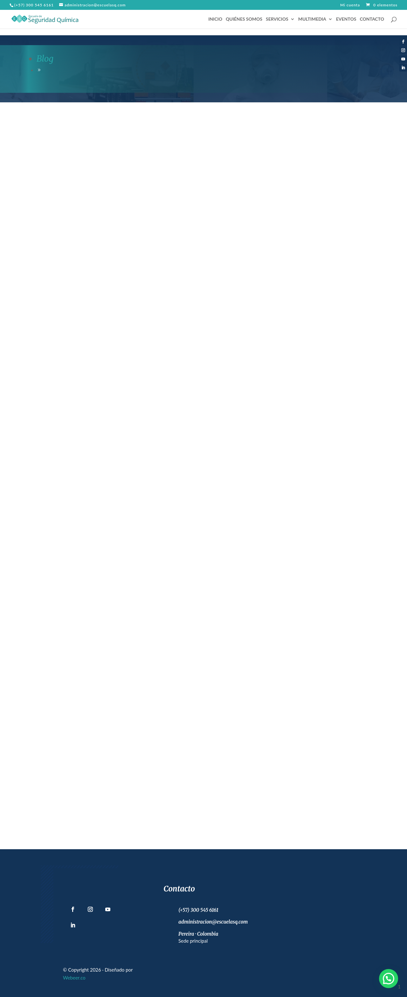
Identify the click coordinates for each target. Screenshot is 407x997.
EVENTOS (346, 19)
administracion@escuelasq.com (213, 922)
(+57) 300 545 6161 (34, 5)
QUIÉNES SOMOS (244, 19)
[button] (388, 978)
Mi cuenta (350, 5)
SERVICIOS (277, 19)
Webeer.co (74, 977)
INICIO (215, 19)
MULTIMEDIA (312, 19)
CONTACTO (372, 19)
